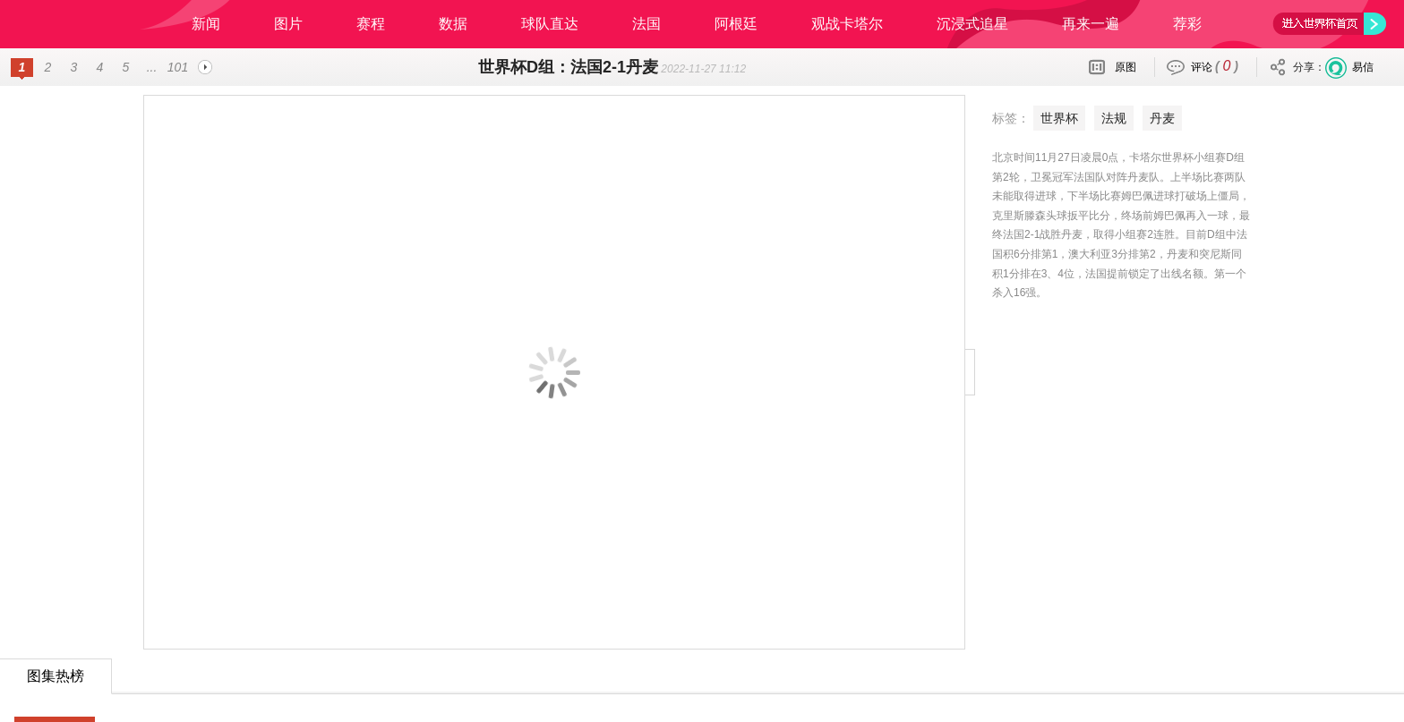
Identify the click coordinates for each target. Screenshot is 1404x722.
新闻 (206, 23)
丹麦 (1162, 118)
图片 (288, 23)
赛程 (370, 23)
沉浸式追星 (972, 23)
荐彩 (1187, 23)
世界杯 (1059, 118)
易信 (1363, 67)
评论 (1214, 65)
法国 (646, 23)
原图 (1125, 67)
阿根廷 (736, 23)
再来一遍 (1090, 23)
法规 (1113, 118)
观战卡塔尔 (847, 23)
